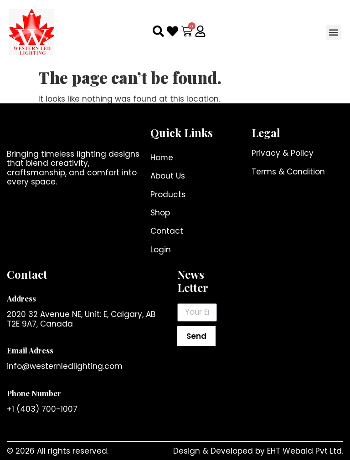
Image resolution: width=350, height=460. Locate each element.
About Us (167, 176)
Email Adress (30, 351)
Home (162, 157)
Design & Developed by (220, 450)
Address (21, 298)
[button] (333, 32)
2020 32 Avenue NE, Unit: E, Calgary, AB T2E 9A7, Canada (81, 319)
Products (167, 194)
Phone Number (34, 393)
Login (160, 249)
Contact (166, 231)
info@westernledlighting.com (65, 366)
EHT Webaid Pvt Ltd (304, 450)
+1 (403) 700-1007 (42, 409)
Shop (160, 212)
